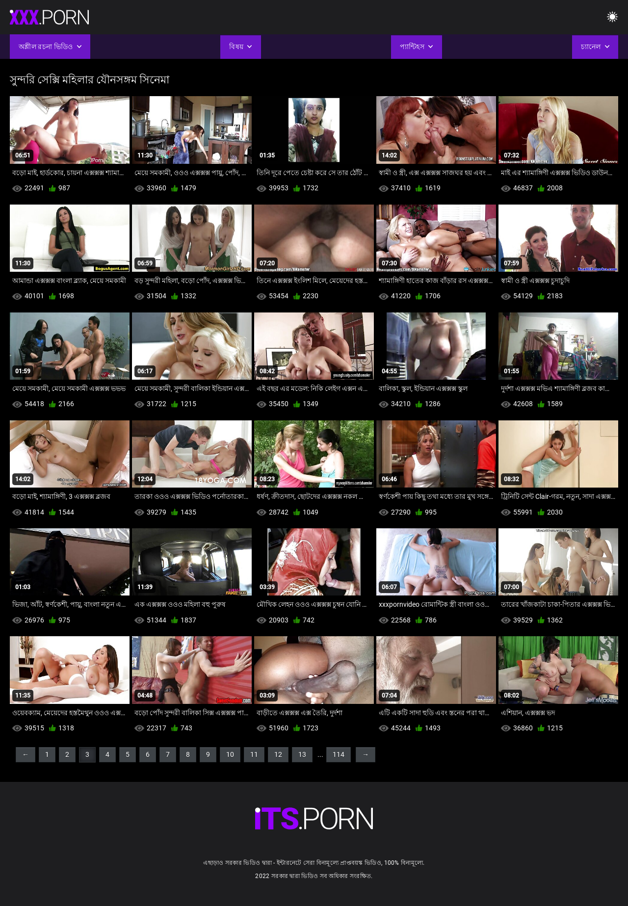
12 (278, 754)
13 (302, 754)
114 (338, 754)
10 (230, 754)
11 (254, 754)
